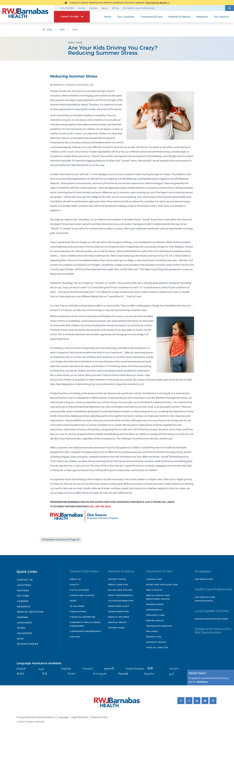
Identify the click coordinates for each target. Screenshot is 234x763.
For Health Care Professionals (139, 8)
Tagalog (65, 668)
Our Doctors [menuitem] (221, 16)
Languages (24, 622)
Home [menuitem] (107, 16)
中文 (44, 673)
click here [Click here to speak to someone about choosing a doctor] (202, 682)
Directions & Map (118, 606)
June (74, 29)
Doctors (23, 590)
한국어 (20, 673)
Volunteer (24, 633)
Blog (49, 29)
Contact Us (25, 579)
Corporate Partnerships (85, 631)
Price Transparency (120, 595)
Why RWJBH (67, 8)
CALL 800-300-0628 (100, 506)
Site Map (75, 637)
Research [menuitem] (202, 16)
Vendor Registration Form (211, 619)
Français (87, 668)
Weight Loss (153, 637)
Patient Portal (117, 579)
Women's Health (156, 642)
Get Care (23, 596)
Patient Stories (27, 644)
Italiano (174, 668)
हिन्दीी (150, 668)
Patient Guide (116, 628)
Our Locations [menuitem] (125, 16)
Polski (71, 673)
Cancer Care (154, 579)
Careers (93, 8)
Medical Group (117, 622)
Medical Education (30, 612)
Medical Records (118, 617)
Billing (115, 8)
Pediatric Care (155, 615)
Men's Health (154, 590)
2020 (62, 29)
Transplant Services (159, 626)
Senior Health (155, 620)
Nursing (22, 617)
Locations (24, 585)
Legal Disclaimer (80, 717)
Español (149, 673)
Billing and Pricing (120, 590)
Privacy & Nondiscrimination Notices (36, 717)
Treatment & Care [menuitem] (151, 16)
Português (99, 673)
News (105, 8)
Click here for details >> (157, 2)
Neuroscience (155, 604)
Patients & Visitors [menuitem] (179, 16)
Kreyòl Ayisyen (135, 668)
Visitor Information (120, 601)
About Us (75, 579)
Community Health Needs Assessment (85, 624)
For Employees (204, 579)
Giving (81, 8)
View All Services (157, 647)
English (21, 668)
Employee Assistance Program (61, 539)
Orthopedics (154, 610)
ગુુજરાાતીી (109, 668)
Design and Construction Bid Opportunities (213, 630)
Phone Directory (118, 611)
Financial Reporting (82, 617)
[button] (229, 8)
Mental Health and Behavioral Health (158, 597)
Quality (74, 584)
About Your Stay (118, 584)
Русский (123, 673)
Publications (78, 611)
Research (23, 606)
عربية (41, 668)
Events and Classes (82, 595)
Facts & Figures (79, 590)
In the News (77, 606)
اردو (171, 673)
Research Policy (99, 717)
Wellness (152, 631)
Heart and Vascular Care (162, 584)
